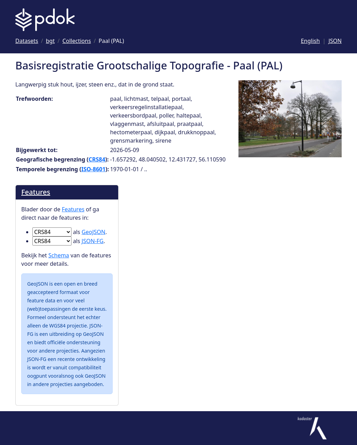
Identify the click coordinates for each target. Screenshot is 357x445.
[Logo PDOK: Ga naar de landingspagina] (45, 20)
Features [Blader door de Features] (35, 192)
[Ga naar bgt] (50, 41)
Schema (58, 255)
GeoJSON (93, 232)
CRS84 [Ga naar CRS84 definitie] (97, 159)
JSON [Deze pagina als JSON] (335, 41)
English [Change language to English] (310, 41)
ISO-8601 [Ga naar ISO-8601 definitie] (93, 169)
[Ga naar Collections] (76, 41)
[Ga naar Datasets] (26, 41)
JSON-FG (93, 241)
